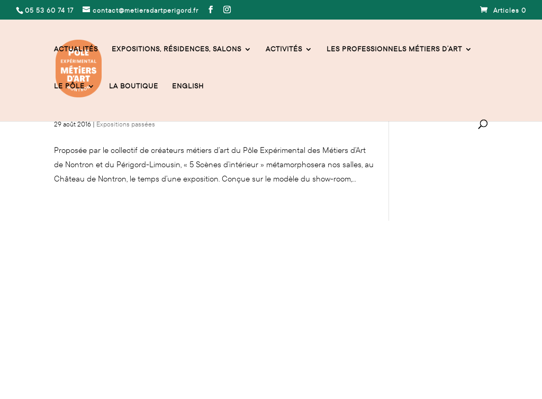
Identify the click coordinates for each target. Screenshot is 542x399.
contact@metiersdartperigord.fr (159, 283)
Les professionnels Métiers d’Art (394, 49)
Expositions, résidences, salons (176, 49)
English (188, 86)
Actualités (76, 49)
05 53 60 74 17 (77, 283)
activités (284, 49)
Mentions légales (81, 345)
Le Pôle (69, 86)
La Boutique (133, 86)
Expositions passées (125, 124)
